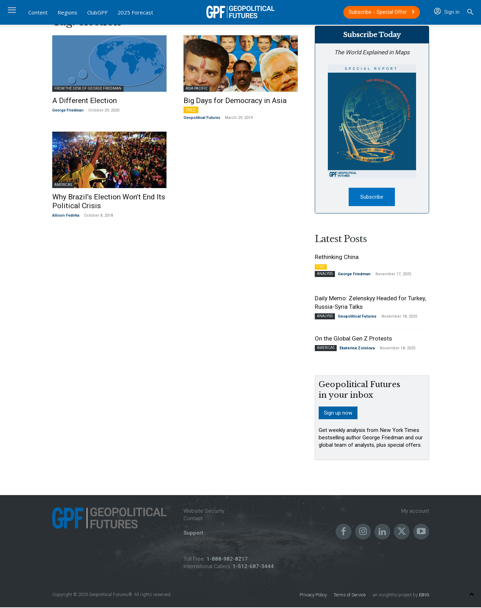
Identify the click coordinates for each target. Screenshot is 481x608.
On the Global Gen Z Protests (353, 339)
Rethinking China (337, 257)
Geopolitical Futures (202, 117)
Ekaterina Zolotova (357, 349)
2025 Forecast (135, 12)
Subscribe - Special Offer (382, 12)
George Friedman (68, 110)
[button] (470, 13)
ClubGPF (97, 12)
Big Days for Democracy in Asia (235, 100)
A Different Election (84, 100)
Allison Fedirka (65, 215)
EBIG (423, 595)
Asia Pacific (197, 88)
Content (38, 12)
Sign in (446, 12)
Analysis (325, 275)
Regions (67, 12)
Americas (63, 185)
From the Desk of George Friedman (87, 88)
